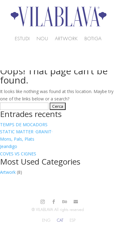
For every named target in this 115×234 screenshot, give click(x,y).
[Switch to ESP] (73, 220)
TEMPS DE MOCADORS (24, 124)
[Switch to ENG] (46, 220)
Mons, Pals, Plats (17, 139)
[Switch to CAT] (60, 220)
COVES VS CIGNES (18, 154)
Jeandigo (8, 146)
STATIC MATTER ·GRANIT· (26, 132)
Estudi (22, 38)
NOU (42, 38)
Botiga (93, 38)
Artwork (66, 38)
